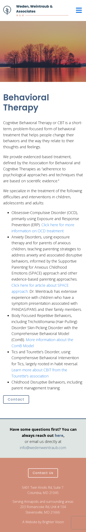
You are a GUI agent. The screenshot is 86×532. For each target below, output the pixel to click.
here (59, 435)
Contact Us (43, 472)
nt (62, 230)
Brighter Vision (53, 522)
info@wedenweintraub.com (43, 447)
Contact (16, 399)
